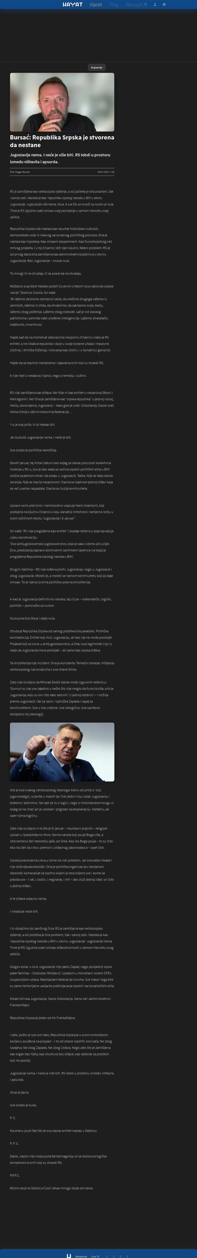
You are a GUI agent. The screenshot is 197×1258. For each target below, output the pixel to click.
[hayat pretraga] (146, 4)
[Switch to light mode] (164, 4)
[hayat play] (114, 4)
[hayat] (72, 4)
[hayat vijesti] (96, 4)
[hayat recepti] (134, 4)
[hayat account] (155, 4)
